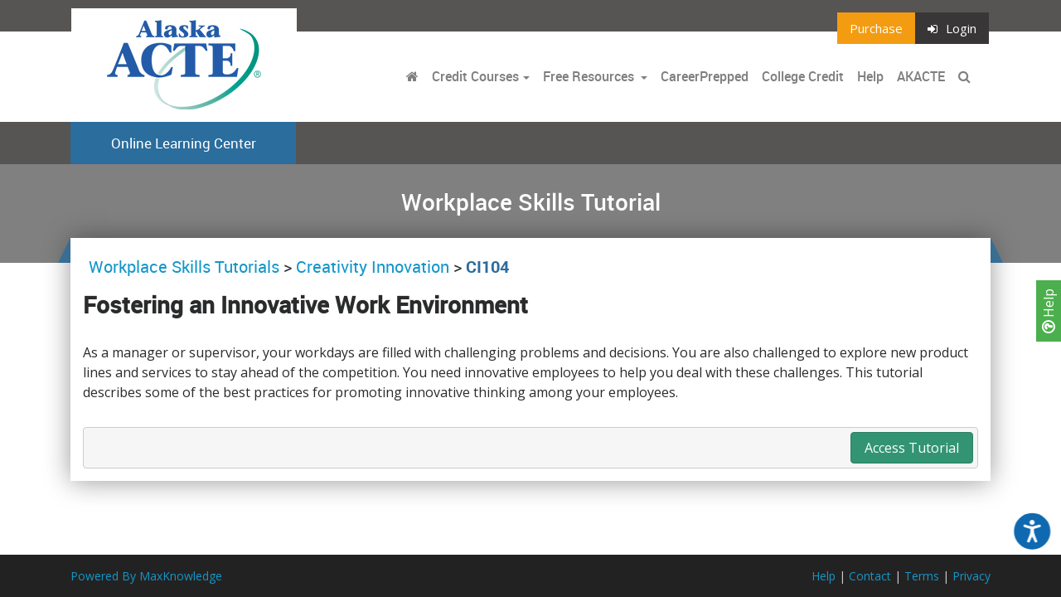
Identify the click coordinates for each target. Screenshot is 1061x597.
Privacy (971, 576)
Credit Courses (475, 76)
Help (1048, 311)
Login (952, 28)
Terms (921, 576)
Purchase (876, 28)
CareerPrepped (705, 76)
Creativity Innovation (372, 266)
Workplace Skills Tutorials (186, 266)
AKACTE (921, 76)
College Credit (803, 76)
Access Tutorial (912, 448)
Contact (870, 576)
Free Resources (588, 76)
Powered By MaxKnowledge (146, 576)
